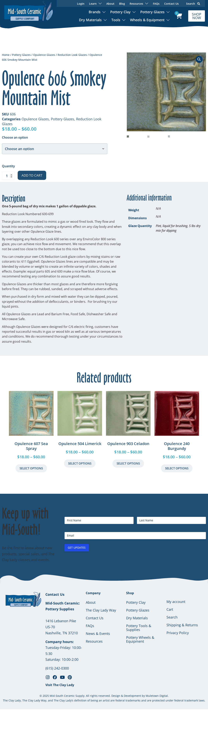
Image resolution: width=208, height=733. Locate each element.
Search (193, 3)
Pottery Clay (120, 12)
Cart (169, 609)
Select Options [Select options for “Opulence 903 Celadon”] (128, 463)
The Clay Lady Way (101, 610)
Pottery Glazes (152, 12)
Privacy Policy (177, 632)
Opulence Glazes (44, 55)
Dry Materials (90, 20)
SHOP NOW (196, 16)
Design (115, 696)
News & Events (98, 633)
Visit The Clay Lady (59, 685)
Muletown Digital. (157, 696)
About (110, 3)
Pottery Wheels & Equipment (140, 639)
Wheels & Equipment (147, 20)
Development (132, 696)
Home (6, 55)
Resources (94, 641)
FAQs (156, 3)
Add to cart (32, 175)
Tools (115, 20)
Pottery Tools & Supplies (138, 627)
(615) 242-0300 (57, 668)
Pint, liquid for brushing (171, 226)
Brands (95, 12)
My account (175, 601)
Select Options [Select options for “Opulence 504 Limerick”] (79, 463)
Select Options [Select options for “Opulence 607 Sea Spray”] (31, 468)
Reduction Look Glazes (72, 55)
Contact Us (171, 3)
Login (80, 3)
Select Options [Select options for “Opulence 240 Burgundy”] (176, 468)
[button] (199, 59)
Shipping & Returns (182, 625)
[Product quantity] (8, 176)
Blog (122, 3)
